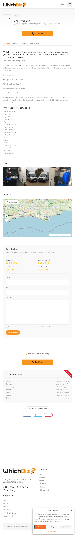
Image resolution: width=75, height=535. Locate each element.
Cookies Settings (10, 513)
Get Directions (13, 202)
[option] (14, 177)
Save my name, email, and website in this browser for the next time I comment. (34, 327)
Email (8, 288)
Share (27, 415)
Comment (10, 298)
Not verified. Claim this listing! (38, 354)
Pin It (48, 415)
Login (6, 504)
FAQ (5, 507)
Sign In (61, 4)
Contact (43, 484)
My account (44, 490)
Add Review (31, 43)
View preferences (65, 527)
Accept (40, 527)
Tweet (37, 415)
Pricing (42, 487)
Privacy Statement (53, 531)
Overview (6, 43)
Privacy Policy (9, 516)
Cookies (7, 510)
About (42, 478)
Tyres (17, 16)
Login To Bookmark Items (37, 409)
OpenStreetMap (60, 235)
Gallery (14, 43)
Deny (52, 527)
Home (42, 475)
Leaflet (52, 235)
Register (7, 501)
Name (8, 278)
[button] (71, 510)
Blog (42, 481)
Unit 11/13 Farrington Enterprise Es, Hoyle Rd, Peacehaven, (37, 24)
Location (22, 43)
